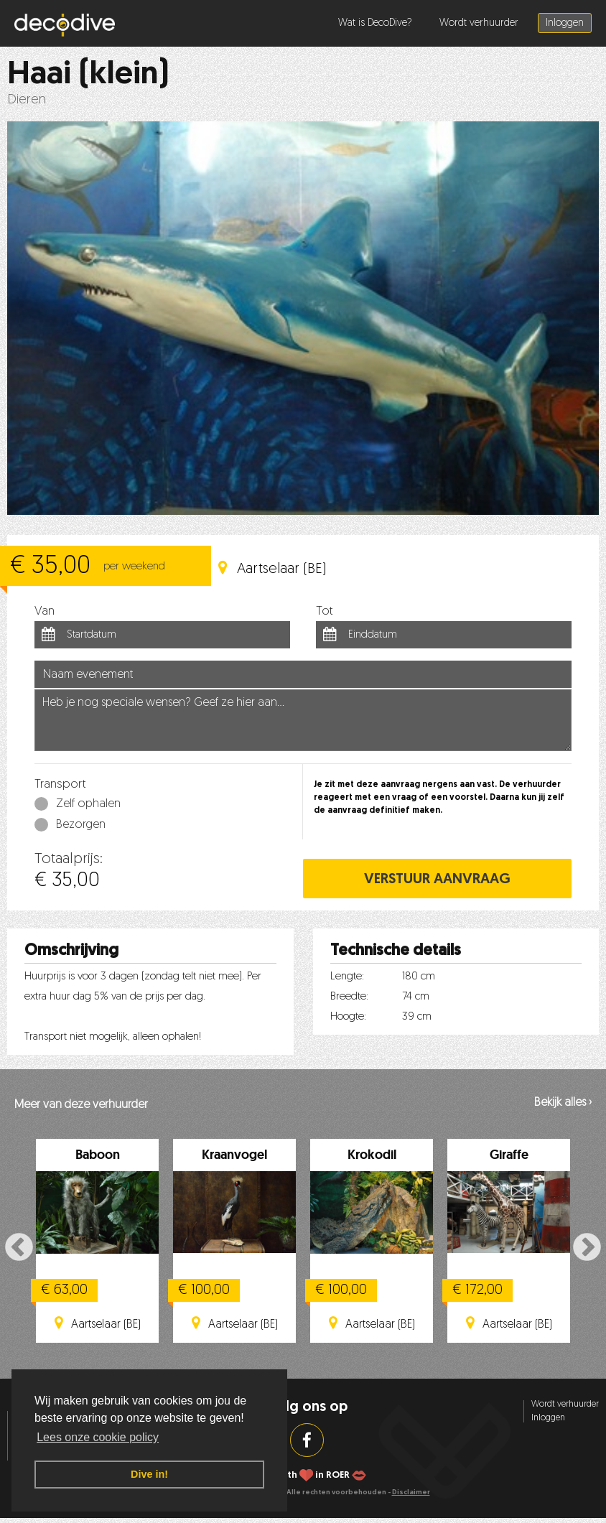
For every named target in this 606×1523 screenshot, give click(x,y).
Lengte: (347, 977)
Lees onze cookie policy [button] (98, 1437)
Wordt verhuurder (478, 23)
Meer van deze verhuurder (81, 1105)
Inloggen (565, 23)
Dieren (26, 100)
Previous (19, 1247)
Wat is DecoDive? (375, 23)
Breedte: (349, 997)
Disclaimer (411, 1492)
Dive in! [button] (149, 1474)
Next (587, 1247)
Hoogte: (348, 1017)
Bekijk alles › (563, 1103)
